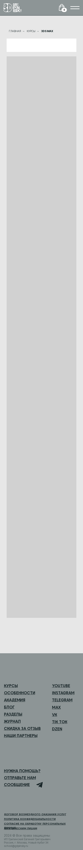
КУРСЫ (31, 31)
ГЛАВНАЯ (15, 31)
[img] (74, 7)
